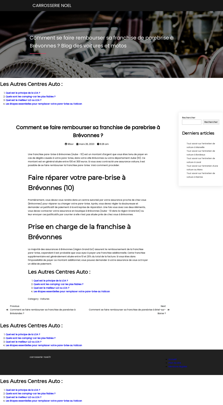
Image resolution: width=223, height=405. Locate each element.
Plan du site (174, 362)
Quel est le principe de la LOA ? (23, 93)
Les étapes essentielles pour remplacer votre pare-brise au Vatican (44, 103)
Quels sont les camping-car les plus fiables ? (30, 96)
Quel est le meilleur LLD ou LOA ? (23, 100)
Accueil (172, 359)
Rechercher (188, 117)
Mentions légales (177, 366)
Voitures (44, 299)
